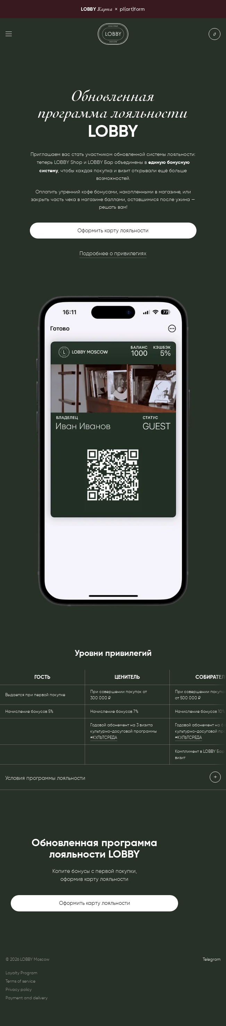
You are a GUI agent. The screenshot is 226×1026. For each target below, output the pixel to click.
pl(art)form (113, 9)
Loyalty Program (21, 972)
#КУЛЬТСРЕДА (103, 737)
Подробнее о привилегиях (113, 253)
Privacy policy (19, 989)
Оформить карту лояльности (113, 230)
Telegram (211, 959)
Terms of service (20, 981)
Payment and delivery (27, 997)
